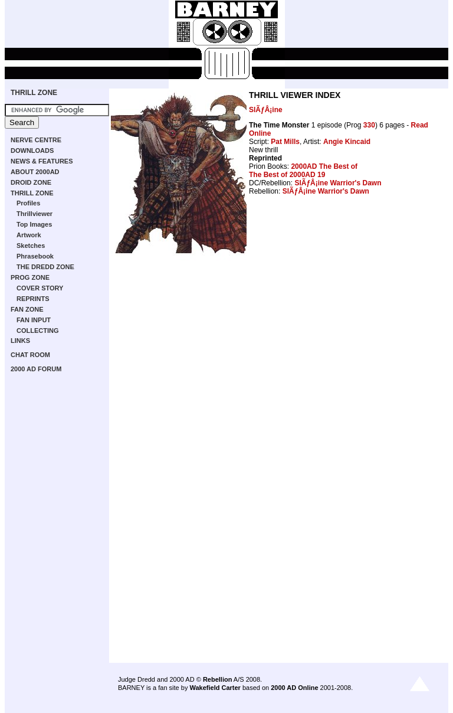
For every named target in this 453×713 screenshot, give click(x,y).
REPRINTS (33, 298)
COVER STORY (40, 288)
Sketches (31, 245)
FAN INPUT (34, 319)
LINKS (20, 340)
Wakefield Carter (214, 687)
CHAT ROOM (30, 354)
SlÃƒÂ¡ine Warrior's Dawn (337, 183)
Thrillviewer (34, 213)
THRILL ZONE (34, 93)
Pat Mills (285, 142)
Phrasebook (35, 256)
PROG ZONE (30, 277)
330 (369, 125)
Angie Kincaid (346, 142)
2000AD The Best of (324, 166)
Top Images (34, 224)
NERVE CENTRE (36, 139)
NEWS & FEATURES (42, 161)
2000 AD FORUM (36, 368)
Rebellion (217, 679)
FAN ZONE (27, 309)
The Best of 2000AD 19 (287, 175)
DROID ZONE (31, 182)
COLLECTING (38, 330)
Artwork (29, 234)
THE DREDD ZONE (45, 266)
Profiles (28, 203)
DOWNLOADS (32, 150)
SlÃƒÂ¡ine (266, 110)
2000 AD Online (294, 687)
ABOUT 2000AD (35, 171)
